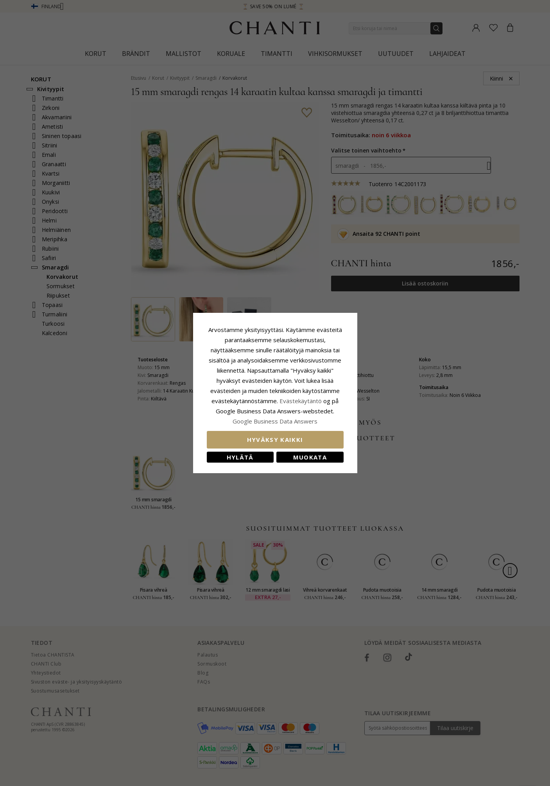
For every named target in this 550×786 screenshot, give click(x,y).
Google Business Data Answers (275, 421)
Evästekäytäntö (300, 401)
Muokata (310, 457)
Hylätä (240, 457)
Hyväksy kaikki (275, 439)
